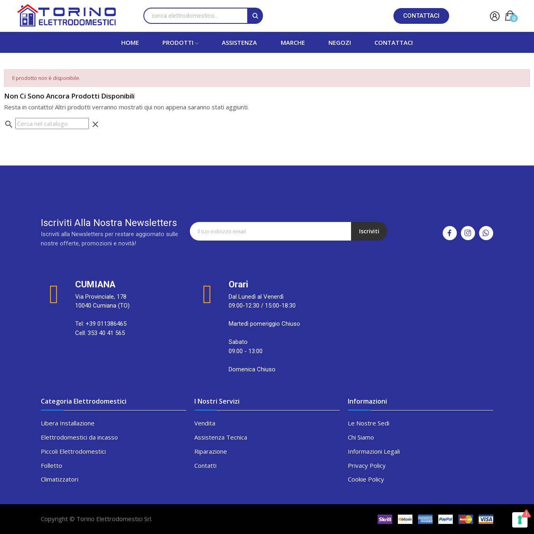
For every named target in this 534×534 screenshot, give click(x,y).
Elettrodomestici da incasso (79, 437)
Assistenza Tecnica (220, 437)
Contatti (205, 465)
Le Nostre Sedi (368, 423)
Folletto (51, 465)
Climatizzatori (59, 479)
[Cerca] (52, 124)
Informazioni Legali (374, 451)
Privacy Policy (367, 465)
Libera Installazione (68, 423)
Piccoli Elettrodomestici (73, 451)
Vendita (204, 423)
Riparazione (210, 451)
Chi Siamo (361, 437)
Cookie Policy (366, 479)
